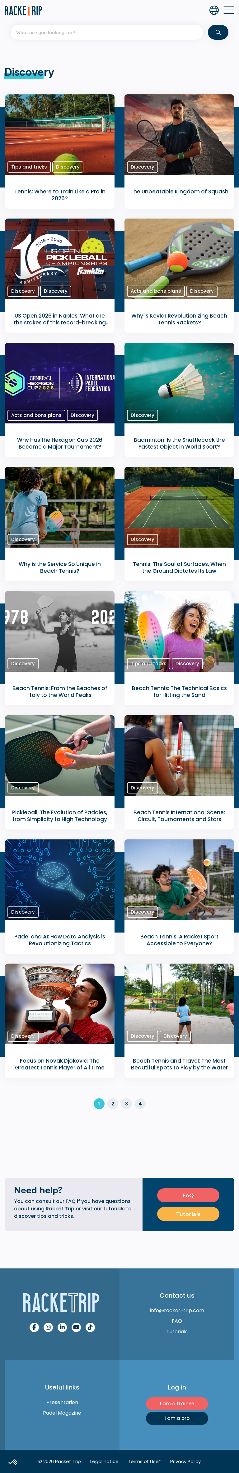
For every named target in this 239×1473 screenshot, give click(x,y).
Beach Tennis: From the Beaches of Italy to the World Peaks (59, 692)
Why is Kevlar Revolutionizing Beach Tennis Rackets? (179, 319)
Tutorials (188, 1213)
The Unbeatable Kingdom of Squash (179, 191)
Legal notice (104, 1461)
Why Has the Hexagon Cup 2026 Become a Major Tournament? (59, 443)
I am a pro (177, 1418)
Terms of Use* (144, 1461)
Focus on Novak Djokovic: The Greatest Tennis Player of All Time (60, 1064)
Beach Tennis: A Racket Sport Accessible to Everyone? (179, 940)
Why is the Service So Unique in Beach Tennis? (60, 567)
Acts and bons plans (156, 291)
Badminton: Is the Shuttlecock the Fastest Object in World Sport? (179, 443)
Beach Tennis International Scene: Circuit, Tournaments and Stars (179, 816)
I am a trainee (177, 1403)
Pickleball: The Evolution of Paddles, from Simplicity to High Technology (59, 816)
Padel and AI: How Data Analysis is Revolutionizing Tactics (59, 940)
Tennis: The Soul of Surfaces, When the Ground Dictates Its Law (179, 567)
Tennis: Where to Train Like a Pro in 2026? (59, 195)
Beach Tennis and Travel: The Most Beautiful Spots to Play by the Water (179, 1064)
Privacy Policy (185, 1461)
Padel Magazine (62, 1413)
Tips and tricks (29, 167)
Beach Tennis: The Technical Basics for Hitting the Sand (179, 692)
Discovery (68, 167)
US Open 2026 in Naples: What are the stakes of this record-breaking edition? (60, 322)
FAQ (188, 1195)
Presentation (62, 1402)
